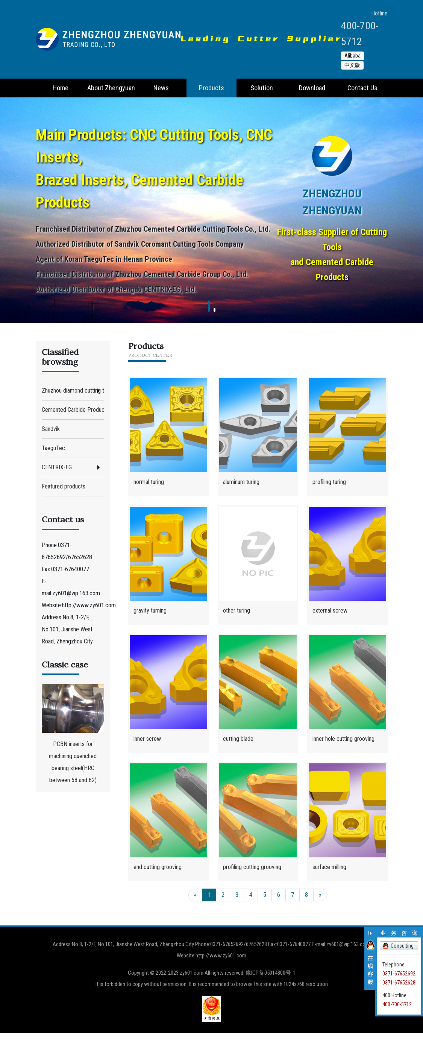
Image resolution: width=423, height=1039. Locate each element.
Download (312, 88)
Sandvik (51, 428)
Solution (261, 88)
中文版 (352, 65)
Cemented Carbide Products (73, 409)
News (161, 88)
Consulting (402, 946)
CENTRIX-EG (57, 467)
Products (211, 88)
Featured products (63, 486)
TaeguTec (53, 448)
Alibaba (352, 56)
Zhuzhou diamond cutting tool (73, 390)
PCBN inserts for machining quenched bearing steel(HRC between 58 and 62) (73, 734)
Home (60, 88)
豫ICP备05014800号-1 (271, 978)
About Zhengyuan (111, 88)
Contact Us (362, 88)
